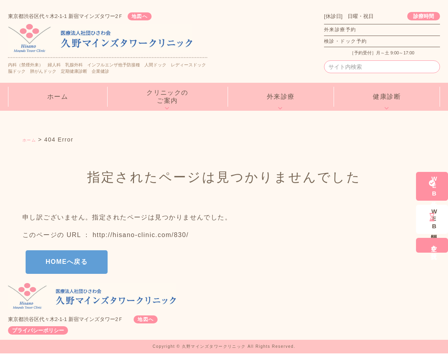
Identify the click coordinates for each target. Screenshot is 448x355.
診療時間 (423, 16)
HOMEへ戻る (73, 262)
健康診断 (387, 96)
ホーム (57, 96)
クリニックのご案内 (167, 96)
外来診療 (281, 96)
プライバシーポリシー (38, 332)
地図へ (144, 16)
